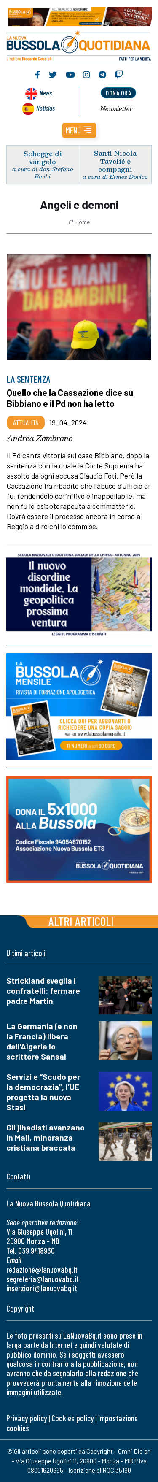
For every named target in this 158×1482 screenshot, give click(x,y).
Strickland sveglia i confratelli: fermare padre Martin (43, 991)
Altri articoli (81, 921)
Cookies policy (72, 1418)
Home (79, 222)
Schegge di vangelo (43, 157)
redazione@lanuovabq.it (42, 1269)
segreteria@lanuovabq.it (42, 1279)
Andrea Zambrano (40, 438)
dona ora (118, 93)
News (46, 93)
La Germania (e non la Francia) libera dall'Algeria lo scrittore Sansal (42, 1041)
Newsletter (116, 108)
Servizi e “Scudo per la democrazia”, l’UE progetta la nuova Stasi (43, 1092)
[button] (79, 130)
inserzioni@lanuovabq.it (41, 1288)
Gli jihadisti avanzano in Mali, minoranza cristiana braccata (45, 1137)
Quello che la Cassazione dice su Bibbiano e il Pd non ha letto (70, 397)
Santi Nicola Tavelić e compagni (115, 161)
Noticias (45, 108)
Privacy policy (26, 1418)
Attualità (25, 422)
